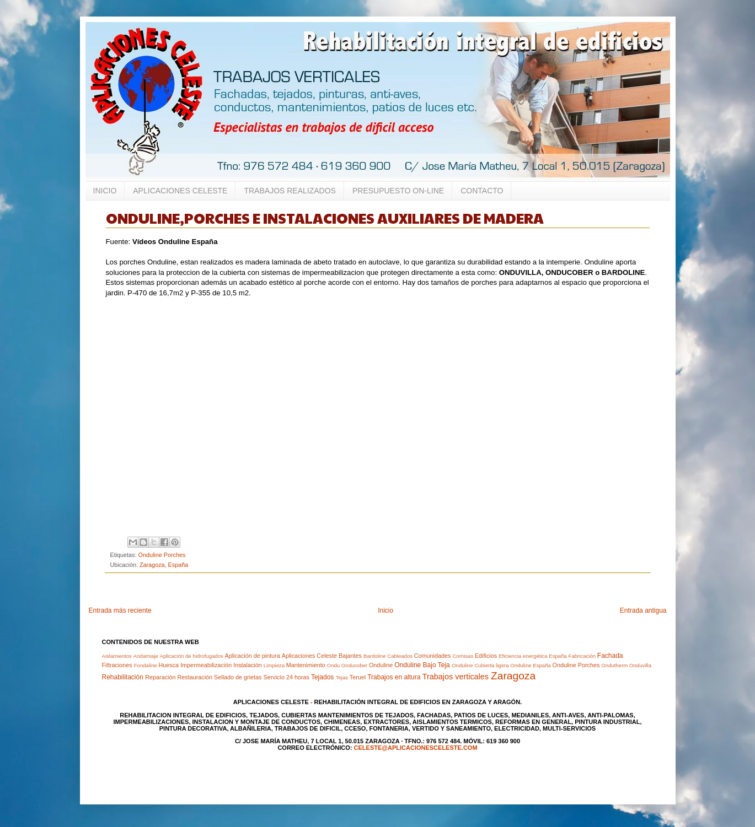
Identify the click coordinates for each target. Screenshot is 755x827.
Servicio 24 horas (286, 677)
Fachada (610, 656)
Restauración (194, 677)
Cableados (400, 656)
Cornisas (462, 656)
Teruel (358, 677)
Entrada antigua (643, 610)
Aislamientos (117, 656)
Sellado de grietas (237, 677)
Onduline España (530, 665)
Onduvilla (640, 665)
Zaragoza (513, 676)
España (558, 656)
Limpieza (274, 665)
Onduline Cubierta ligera (480, 665)
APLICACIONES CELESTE (180, 190)
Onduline (381, 665)
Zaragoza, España (164, 564)
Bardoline (374, 656)
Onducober (354, 665)
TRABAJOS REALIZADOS (289, 190)
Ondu (333, 665)
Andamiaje (145, 656)
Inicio (385, 610)
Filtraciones (117, 665)
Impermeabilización (206, 665)
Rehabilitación (122, 677)
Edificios (486, 655)
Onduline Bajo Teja (422, 665)
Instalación (247, 665)
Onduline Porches (162, 555)
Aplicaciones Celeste (309, 655)
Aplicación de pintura (252, 655)
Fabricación (582, 656)
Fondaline (145, 665)
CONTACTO (482, 190)
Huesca (169, 665)
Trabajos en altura (393, 677)
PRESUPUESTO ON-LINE (398, 190)
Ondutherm (614, 665)
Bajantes (350, 655)
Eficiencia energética (523, 656)
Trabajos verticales (455, 676)
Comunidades (432, 655)
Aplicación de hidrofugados (191, 656)
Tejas (342, 677)
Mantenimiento (305, 665)
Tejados (322, 677)
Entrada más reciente (120, 610)
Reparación (160, 677)
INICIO (105, 190)
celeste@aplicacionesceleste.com (416, 747)
